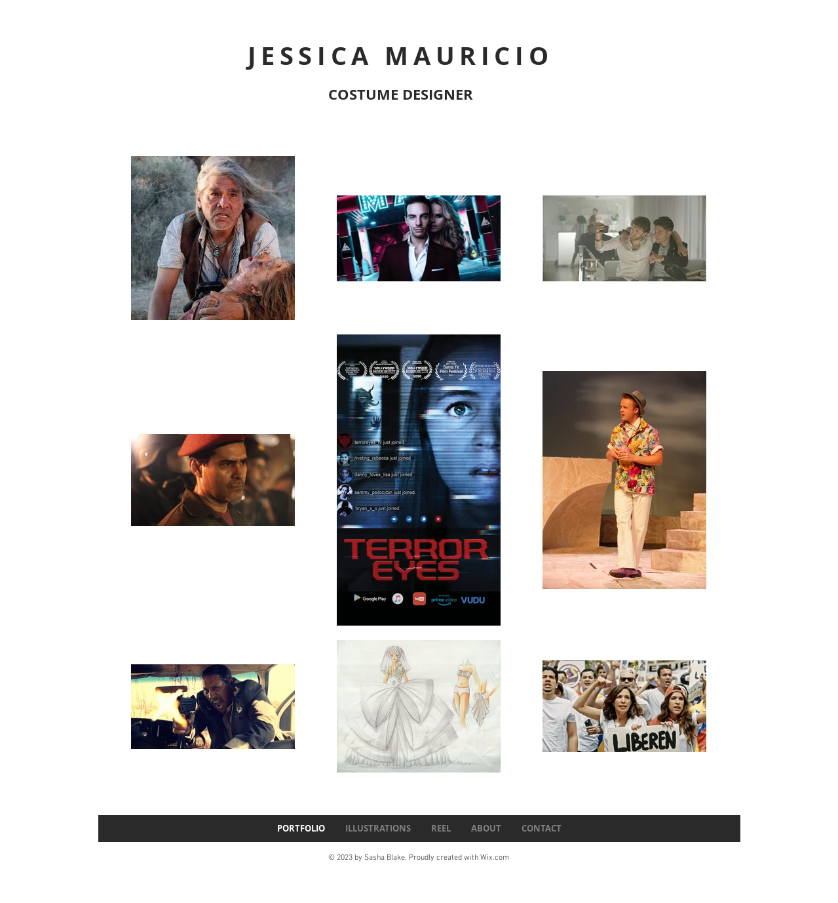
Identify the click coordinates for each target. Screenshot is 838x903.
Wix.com (494, 857)
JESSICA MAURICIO (401, 55)
